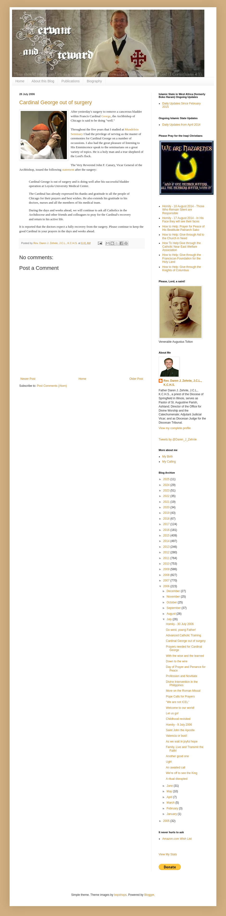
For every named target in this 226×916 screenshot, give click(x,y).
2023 (166, 490)
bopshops (120, 895)
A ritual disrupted (176, 779)
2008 (166, 575)
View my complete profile (175, 428)
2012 (166, 552)
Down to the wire (176, 661)
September (174, 608)
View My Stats (168, 854)
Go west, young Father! (181, 630)
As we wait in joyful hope (181, 741)
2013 (166, 546)
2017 (166, 524)
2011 (166, 558)
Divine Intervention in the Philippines (182, 683)
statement (68, 169)
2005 (166, 821)
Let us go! (172, 713)
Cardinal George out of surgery (55, 102)
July (170, 619)
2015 (166, 535)
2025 (166, 479)
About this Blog (42, 81)
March (171, 802)
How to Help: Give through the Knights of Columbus (181, 268)
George (106, 116)
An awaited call (175, 767)
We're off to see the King (181, 773)
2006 (166, 586)
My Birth (167, 456)
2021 (166, 501)
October (172, 602)
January (172, 814)
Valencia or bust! (176, 735)
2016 (166, 530)
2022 (166, 496)
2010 (166, 563)
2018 (166, 518)
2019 (166, 513)
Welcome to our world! (180, 708)
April (170, 797)
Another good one (177, 756)
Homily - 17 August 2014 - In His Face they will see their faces (183, 219)
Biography (94, 81)
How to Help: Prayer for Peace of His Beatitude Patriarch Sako (183, 228)
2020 (166, 507)
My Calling (169, 461)
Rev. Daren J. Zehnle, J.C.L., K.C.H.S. (182, 383)
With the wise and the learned (185, 656)
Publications (71, 81)
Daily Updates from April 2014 (181, 124)
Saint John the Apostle (180, 730)
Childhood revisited (178, 719)
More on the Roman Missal (183, 690)
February (173, 808)
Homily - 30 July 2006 (180, 624)
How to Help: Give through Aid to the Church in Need (183, 236)
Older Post (136, 379)
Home (19, 81)
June (170, 785)
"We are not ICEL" (177, 702)
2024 (166, 485)
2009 (166, 569)
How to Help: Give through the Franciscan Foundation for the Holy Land (181, 258)
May (170, 791)
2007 (166, 580)
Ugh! (169, 761)
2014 (166, 541)
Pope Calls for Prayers (180, 696)
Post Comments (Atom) (52, 385)
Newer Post (27, 379)
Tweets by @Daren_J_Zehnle (178, 439)
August (171, 613)
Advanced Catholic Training (183, 635)
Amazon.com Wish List (177, 838)
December (174, 591)
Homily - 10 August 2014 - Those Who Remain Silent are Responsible (183, 210)
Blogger (149, 895)
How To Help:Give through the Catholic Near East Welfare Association (181, 246)
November (174, 596)
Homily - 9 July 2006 (179, 724)
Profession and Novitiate (181, 676)
